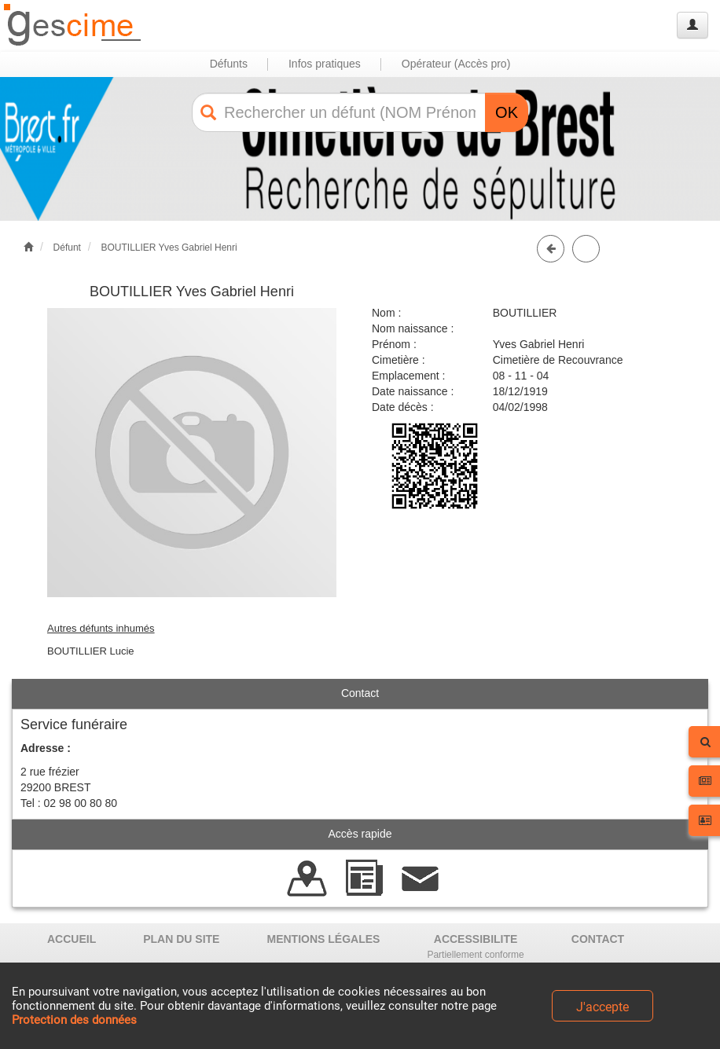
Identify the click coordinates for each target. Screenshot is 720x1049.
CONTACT (597, 939)
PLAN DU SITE (181, 939)
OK (506, 112)
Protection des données (74, 1020)
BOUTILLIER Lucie (90, 651)
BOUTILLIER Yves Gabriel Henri (169, 247)
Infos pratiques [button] (324, 63)
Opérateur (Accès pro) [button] (456, 63)
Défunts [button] (229, 63)
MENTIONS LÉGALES (323, 939)
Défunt (67, 247)
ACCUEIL (71, 939)
